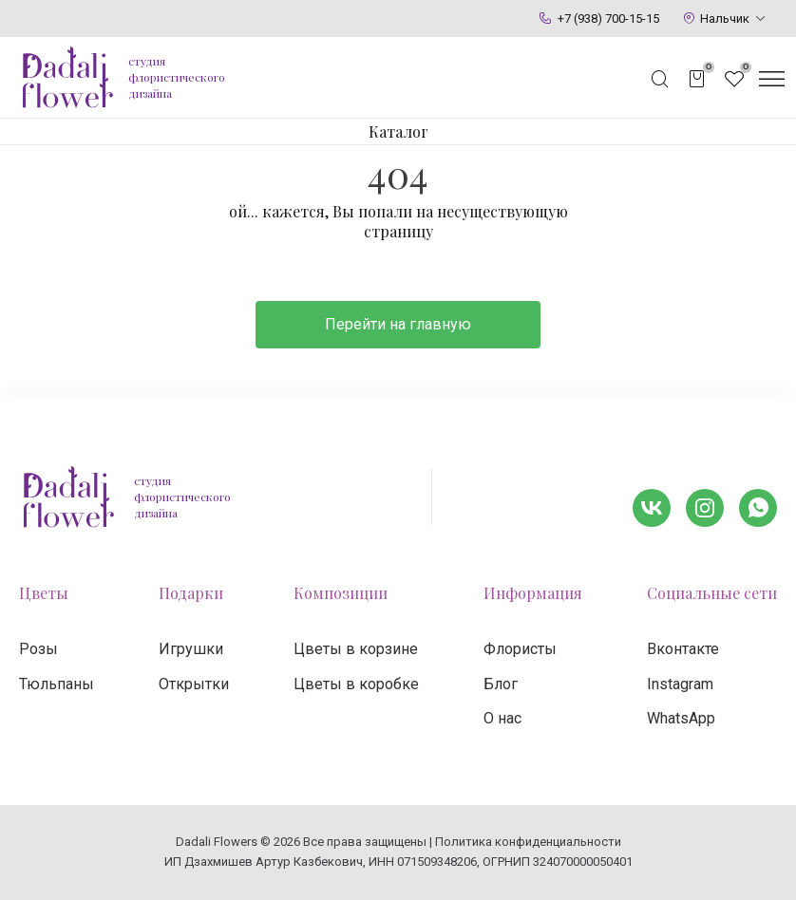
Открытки (194, 684)
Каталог (398, 131)
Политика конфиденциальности (528, 841)
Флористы (520, 649)
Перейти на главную (398, 324)
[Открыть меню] (771, 78)
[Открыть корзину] (697, 78)
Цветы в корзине (356, 649)
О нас (502, 718)
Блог (500, 684)
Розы (38, 649)
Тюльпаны (56, 684)
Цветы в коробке (356, 684)
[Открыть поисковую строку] (660, 78)
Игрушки (191, 649)
